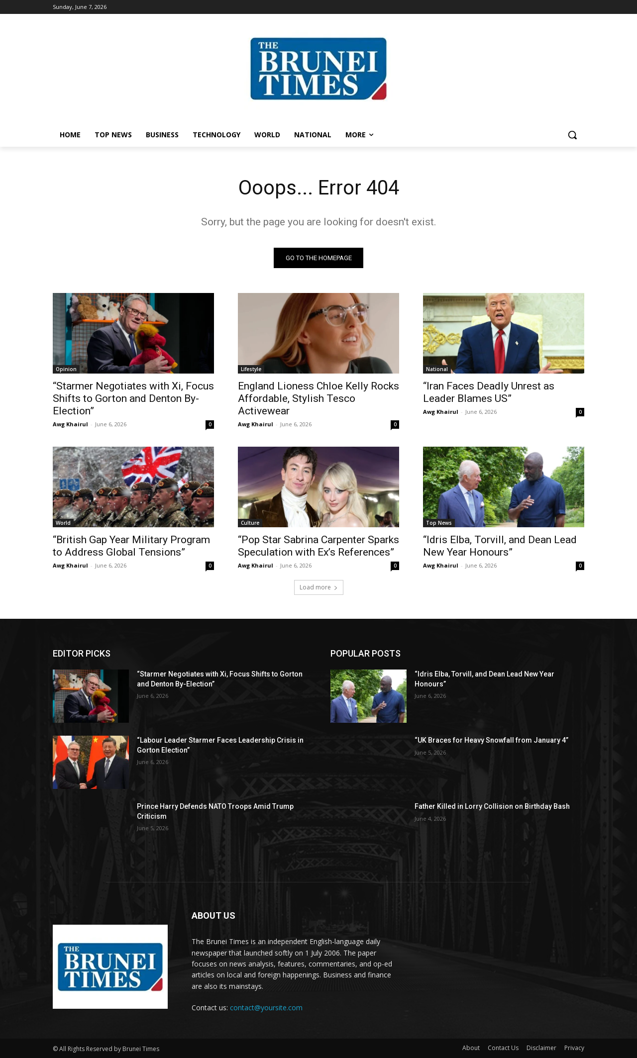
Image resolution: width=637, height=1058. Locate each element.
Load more (319, 587)
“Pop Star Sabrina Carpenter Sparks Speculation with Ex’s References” (318, 546)
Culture (250, 522)
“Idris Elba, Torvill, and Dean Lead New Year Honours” (500, 546)
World (63, 522)
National (437, 369)
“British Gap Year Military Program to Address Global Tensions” (131, 546)
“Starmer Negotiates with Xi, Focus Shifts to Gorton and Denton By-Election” (133, 398)
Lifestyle (251, 369)
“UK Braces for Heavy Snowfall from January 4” (491, 740)
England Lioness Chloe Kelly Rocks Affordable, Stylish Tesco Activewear (318, 398)
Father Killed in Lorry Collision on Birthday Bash (492, 806)
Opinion (66, 369)
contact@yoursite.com (266, 1007)
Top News (439, 522)
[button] (572, 135)
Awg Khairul (70, 424)
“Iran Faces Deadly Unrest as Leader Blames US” (488, 392)
